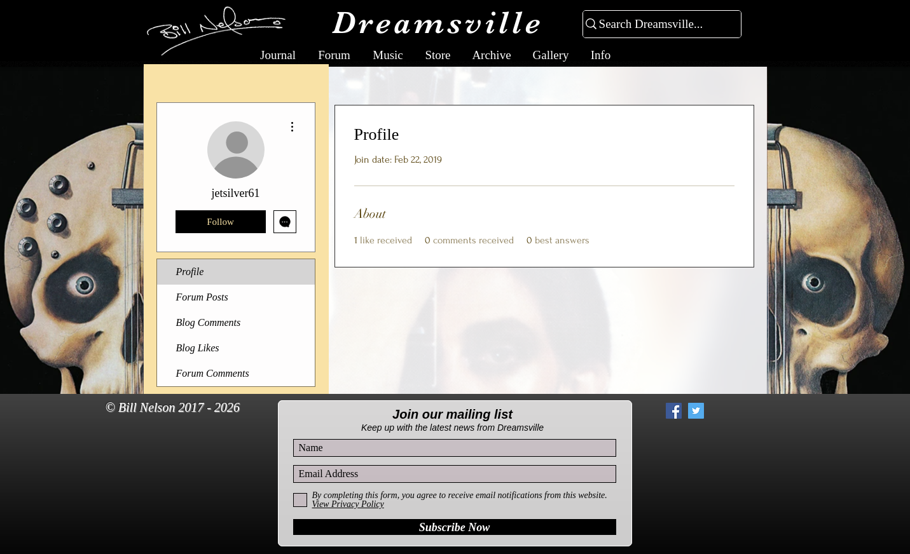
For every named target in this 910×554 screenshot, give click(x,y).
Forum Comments (212, 373)
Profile (190, 271)
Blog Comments (208, 322)
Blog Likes (197, 347)
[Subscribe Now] (454, 527)
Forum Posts (202, 297)
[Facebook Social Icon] (674, 411)
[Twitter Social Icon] (696, 411)
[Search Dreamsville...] (656, 24)
